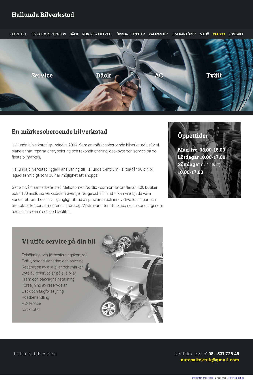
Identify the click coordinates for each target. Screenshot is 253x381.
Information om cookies (202, 378)
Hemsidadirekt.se (235, 378)
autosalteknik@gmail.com (210, 360)
